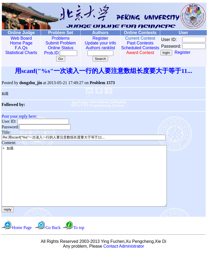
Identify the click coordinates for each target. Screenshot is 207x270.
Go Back (52, 240)
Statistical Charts (20, 52)
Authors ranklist (94, 48)
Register (95, 38)
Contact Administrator (124, 258)
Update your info (94, 43)
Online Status (57, 48)
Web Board (20, 38)
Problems (57, 38)
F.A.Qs (20, 48)
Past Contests (132, 43)
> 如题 (94, 182)
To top (78, 240)
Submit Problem (57, 43)
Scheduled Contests (132, 50)
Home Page (20, 43)
